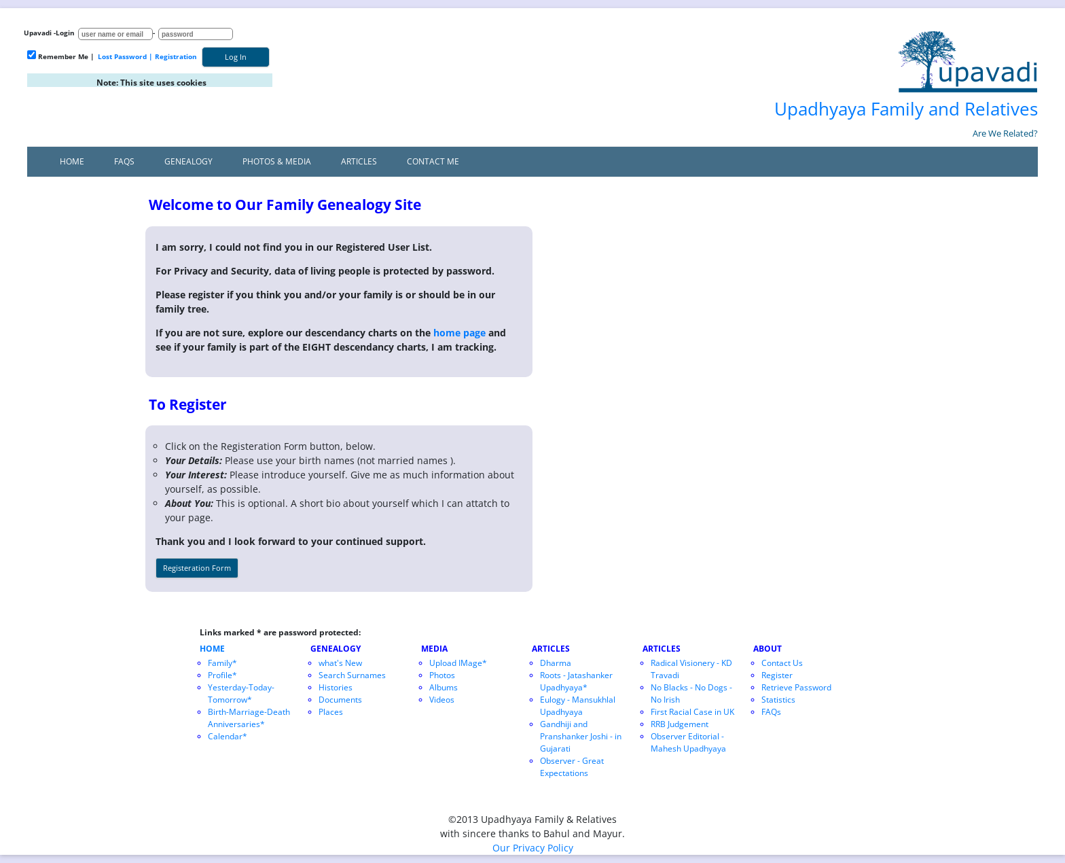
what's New (340, 663)
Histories (336, 687)
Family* (222, 663)
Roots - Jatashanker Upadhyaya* (576, 681)
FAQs (124, 161)
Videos (441, 699)
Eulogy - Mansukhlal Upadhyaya (577, 706)
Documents (340, 699)
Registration (176, 56)
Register (777, 675)
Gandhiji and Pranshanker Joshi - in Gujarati (580, 736)
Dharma (555, 663)
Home (72, 161)
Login (65, 32)
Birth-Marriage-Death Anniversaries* (249, 718)
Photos (442, 675)
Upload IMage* (458, 663)
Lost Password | (125, 56)
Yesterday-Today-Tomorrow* (241, 693)
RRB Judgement (679, 724)
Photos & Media (276, 161)
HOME (212, 648)
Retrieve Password (796, 687)
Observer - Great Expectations (572, 767)
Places (331, 712)
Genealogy (188, 161)
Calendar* (227, 736)
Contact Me (433, 161)
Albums (443, 687)
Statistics (778, 699)
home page (459, 332)
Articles (359, 161)
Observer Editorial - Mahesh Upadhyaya (688, 742)
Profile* (222, 675)
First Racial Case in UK (692, 712)
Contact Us (782, 663)
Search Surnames (352, 675)
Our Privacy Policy (532, 847)
